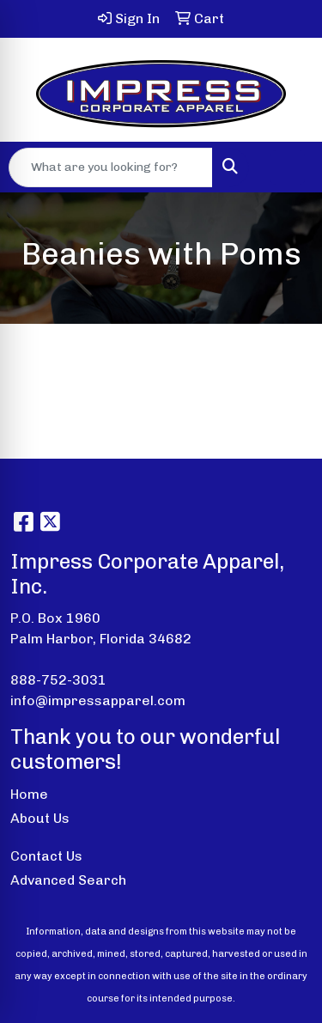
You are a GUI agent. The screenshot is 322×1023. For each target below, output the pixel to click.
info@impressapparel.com (97, 700)
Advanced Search (68, 880)
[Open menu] (287, 167)
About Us (40, 818)
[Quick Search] (111, 167)
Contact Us (46, 856)
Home (29, 794)
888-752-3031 (58, 680)
